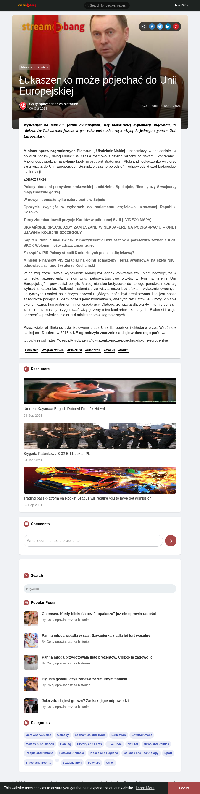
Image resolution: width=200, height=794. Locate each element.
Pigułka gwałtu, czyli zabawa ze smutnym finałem (84, 679)
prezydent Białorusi (103, 161)
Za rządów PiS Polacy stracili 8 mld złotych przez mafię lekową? (79, 253)
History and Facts (89, 744)
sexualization (72, 762)
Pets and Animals (71, 753)
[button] (106, 5)
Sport (168, 753)
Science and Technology (141, 753)
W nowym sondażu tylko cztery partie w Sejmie (64, 200)
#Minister (31, 350)
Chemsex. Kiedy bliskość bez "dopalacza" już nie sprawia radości (99, 614)
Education (118, 735)
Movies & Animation (40, 744)
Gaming (65, 744)
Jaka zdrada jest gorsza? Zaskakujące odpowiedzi (85, 701)
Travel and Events (38, 762)
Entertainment (142, 735)
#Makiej (109, 350)
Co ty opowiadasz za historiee (53, 104)
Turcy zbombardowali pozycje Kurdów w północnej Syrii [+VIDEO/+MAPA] (87, 220)
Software (93, 762)
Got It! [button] (184, 788)
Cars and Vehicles (38, 735)
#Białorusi (74, 350)
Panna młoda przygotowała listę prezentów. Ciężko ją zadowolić (97, 657)
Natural (133, 744)
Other (110, 762)
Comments (150, 106)
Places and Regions (104, 753)
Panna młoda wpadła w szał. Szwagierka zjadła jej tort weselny (96, 635)
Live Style (115, 744)
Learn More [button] (145, 788)
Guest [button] (182, 5)
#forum (123, 350)
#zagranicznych (53, 350)
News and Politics (34, 67)
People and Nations (39, 753)
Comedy (63, 735)
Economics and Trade (90, 735)
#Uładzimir (92, 350)
